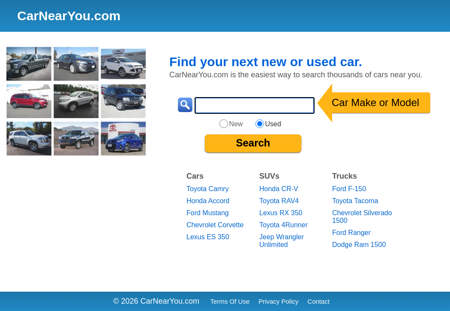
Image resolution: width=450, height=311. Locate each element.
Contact (318, 301)
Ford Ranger (351, 232)
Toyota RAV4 (279, 200)
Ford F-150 (349, 188)
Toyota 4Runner (283, 225)
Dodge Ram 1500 (359, 244)
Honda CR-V (278, 188)
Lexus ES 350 (207, 237)
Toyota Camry (207, 188)
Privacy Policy (278, 301)
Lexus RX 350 (281, 212)
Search (253, 143)
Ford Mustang (207, 212)
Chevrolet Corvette (214, 225)
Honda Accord (208, 200)
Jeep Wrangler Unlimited (281, 240)
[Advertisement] (78, 225)
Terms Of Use (230, 301)
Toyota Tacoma (355, 200)
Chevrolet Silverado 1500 (362, 216)
